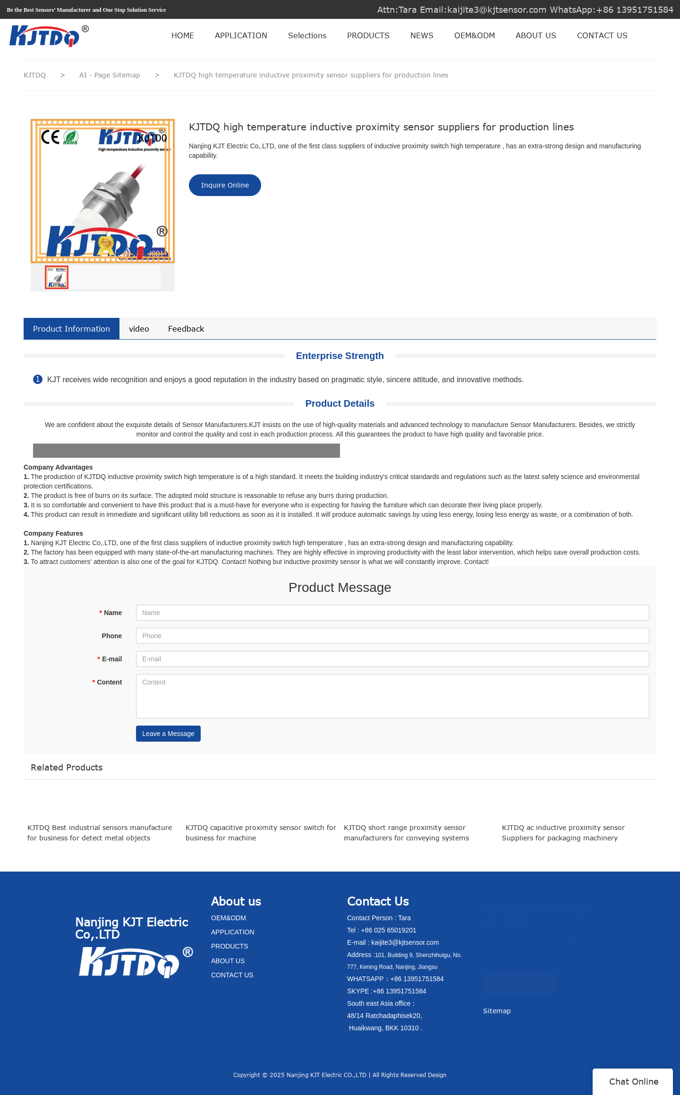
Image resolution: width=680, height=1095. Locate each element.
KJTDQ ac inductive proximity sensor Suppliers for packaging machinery (563, 841)
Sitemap (497, 1011)
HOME (182, 35)
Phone (112, 636)
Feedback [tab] (186, 329)
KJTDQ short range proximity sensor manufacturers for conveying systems (406, 841)
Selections (307, 35)
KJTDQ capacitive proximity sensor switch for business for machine (261, 841)
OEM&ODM (474, 35)
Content (107, 682)
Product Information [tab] (71, 329)
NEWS (422, 35)
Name (110, 612)
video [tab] (139, 329)
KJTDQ (35, 75)
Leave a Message (168, 733)
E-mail (109, 659)
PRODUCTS (368, 35)
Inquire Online (225, 185)
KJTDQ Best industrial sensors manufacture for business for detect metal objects (99, 841)
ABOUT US (536, 35)
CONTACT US (602, 35)
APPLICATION (241, 35)
